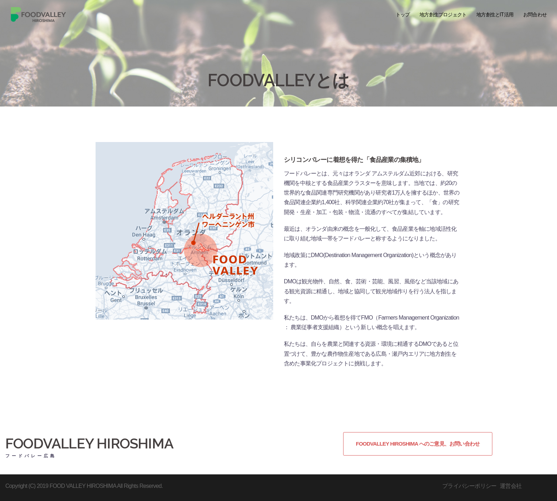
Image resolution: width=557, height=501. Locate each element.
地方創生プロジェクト (443, 14)
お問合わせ (535, 14)
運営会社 (510, 486)
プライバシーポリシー (469, 486)
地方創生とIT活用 (494, 14)
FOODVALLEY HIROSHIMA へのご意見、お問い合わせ (418, 444)
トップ (403, 14)
